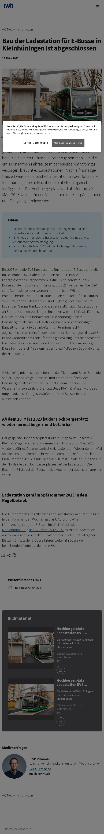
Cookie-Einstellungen (35, 142)
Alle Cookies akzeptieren (68, 142)
